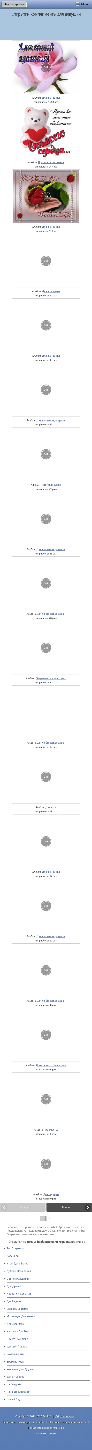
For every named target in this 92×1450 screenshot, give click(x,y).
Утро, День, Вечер (17, 1263)
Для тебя (51, 807)
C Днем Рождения (18, 1278)
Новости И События (19, 1293)
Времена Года (15, 1361)
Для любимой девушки (51, 420)
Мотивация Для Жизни (21, 1316)
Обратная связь (64, 1416)
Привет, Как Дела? (18, 1339)
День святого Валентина (51, 1065)
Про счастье (51, 1129)
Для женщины (51, 97)
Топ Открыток (15, 1248)
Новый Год (13, 1399)
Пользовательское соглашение (46, 1427)
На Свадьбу (14, 1384)
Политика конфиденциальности (67, 1422)
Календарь (13, 1256)
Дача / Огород (15, 1376)
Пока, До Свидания (18, 1391)
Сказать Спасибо (17, 1308)
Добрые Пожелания (19, 1271)
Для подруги (51, 1194)
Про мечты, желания (51, 162)
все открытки (14, 4)
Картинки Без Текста (19, 1331)
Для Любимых (15, 1323)
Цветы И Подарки (17, 1346)
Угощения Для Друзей (20, 1369)
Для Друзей (14, 1286)
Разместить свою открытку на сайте (24, 1422)
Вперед (66, 1207)
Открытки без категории (51, 678)
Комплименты (15, 1354)
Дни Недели (14, 1301)
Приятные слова (51, 484)
